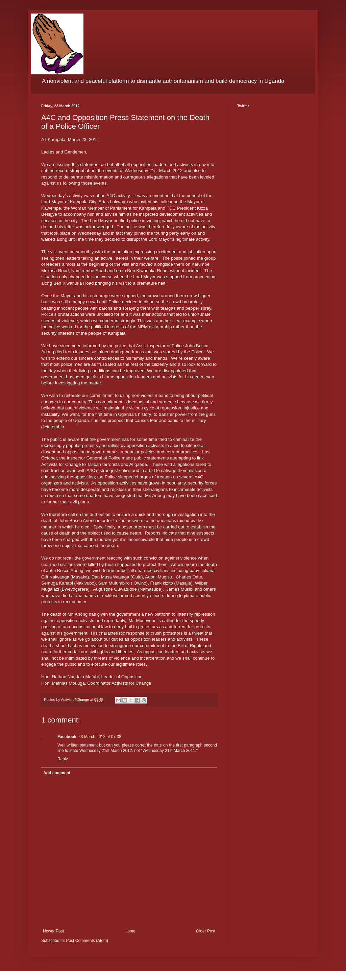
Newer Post (53, 931)
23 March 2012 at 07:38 (99, 736)
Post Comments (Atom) (87, 940)
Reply (62, 759)
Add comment (56, 773)
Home (130, 931)
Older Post (205, 931)
